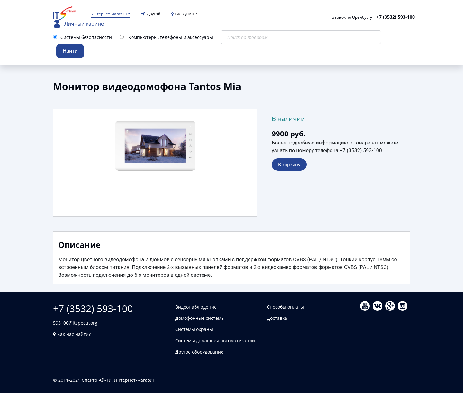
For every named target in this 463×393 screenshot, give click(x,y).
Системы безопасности (86, 37)
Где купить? (184, 14)
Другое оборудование (199, 352)
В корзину (289, 165)
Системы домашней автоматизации (215, 340)
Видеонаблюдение (196, 307)
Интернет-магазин (109, 14)
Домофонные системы (200, 318)
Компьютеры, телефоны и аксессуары (170, 37)
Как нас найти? (72, 334)
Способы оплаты (285, 307)
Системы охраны (194, 329)
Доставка (277, 318)
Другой (153, 14)
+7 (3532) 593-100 (396, 17)
